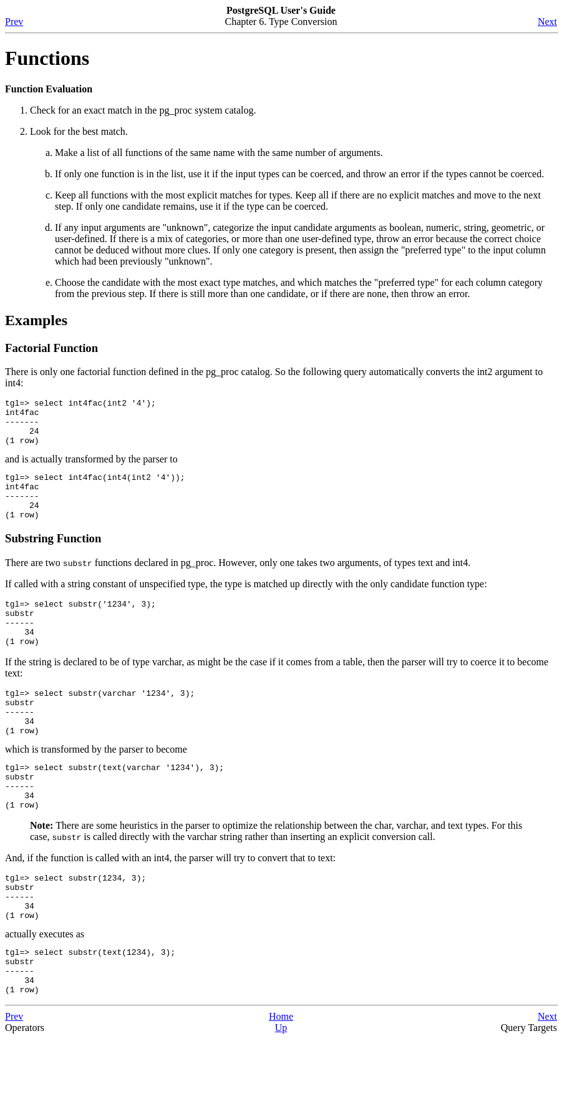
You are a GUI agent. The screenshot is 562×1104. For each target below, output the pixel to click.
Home (281, 1082)
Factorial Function (51, 347)
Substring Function (53, 557)
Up (281, 1093)
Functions (47, 58)
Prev (14, 21)
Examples (36, 320)
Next (547, 21)
